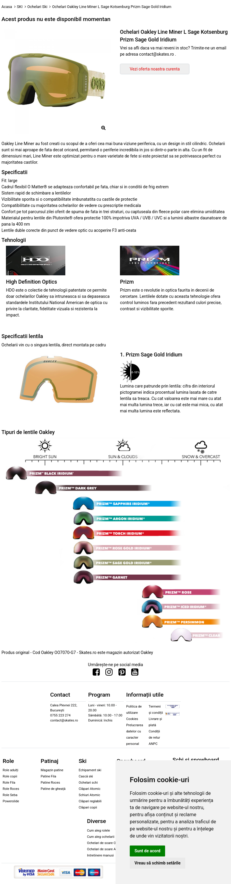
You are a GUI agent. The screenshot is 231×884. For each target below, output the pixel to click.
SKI (20, 6)
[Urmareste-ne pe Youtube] (135, 673)
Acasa (6, 6)
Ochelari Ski (37, 6)
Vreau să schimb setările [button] (158, 863)
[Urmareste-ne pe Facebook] (96, 673)
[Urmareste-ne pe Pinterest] (122, 673)
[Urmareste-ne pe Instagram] (109, 673)
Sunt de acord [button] (147, 850)
